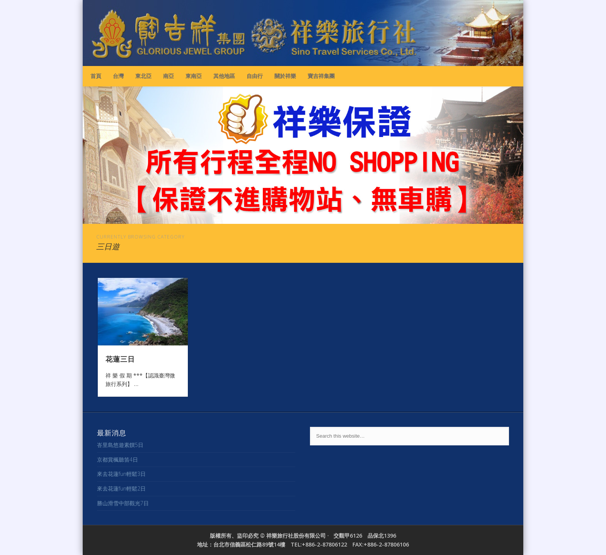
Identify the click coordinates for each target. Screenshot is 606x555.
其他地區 (224, 76)
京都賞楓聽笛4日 (117, 459)
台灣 (118, 76)
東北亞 (143, 76)
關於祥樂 (285, 76)
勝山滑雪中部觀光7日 (123, 503)
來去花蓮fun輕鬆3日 (121, 473)
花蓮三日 (120, 359)
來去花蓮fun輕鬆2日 (121, 488)
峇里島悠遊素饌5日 (120, 444)
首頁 (95, 76)
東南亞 (194, 76)
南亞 (168, 76)
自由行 (255, 76)
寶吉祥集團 (321, 76)
